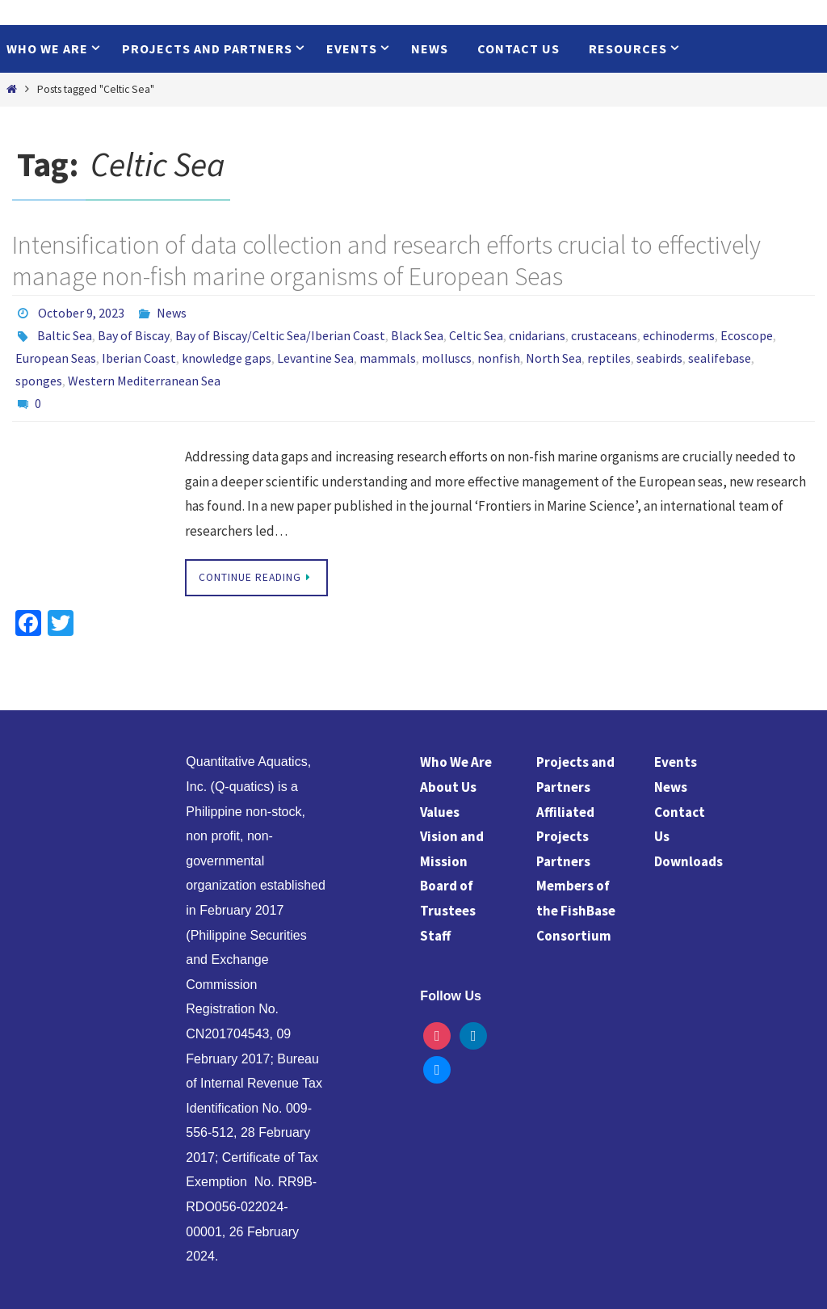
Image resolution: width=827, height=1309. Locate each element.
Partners (563, 861)
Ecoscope (746, 335)
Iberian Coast (139, 358)
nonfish (498, 358)
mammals (387, 358)
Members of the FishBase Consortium (575, 910)
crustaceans (603, 335)
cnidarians (536, 335)
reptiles (609, 358)
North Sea (553, 358)
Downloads (688, 861)
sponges (38, 380)
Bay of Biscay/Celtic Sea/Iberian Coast (279, 335)
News (172, 313)
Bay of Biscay (133, 335)
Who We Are (456, 762)
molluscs (447, 358)
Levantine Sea (315, 358)
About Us (448, 787)
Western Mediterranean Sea (144, 380)
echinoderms (678, 335)
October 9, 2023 (81, 313)
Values (440, 812)
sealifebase (719, 358)
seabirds (659, 358)
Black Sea (416, 335)
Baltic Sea (64, 335)
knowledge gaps (226, 358)
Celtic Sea (475, 335)
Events (675, 762)
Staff (435, 936)
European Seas (55, 358)
